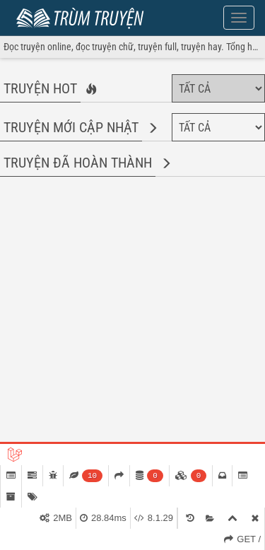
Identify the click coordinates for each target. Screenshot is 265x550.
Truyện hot (40, 88)
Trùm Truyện (83, 16)
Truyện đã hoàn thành (78, 162)
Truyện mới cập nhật (71, 127)
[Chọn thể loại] (218, 88)
